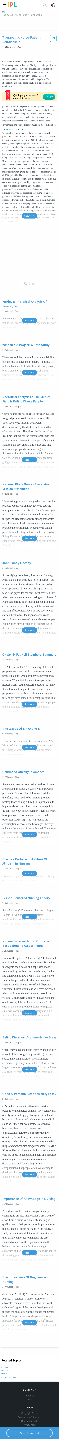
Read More (29, 300)
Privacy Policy (29, 1409)
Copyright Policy (29, 1397)
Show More (29, 195)
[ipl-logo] (12, 6)
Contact (30, 1383)
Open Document (29, 1433)
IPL (3, 12)
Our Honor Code (29, 1405)
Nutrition (5, 1347)
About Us (29, 1379)
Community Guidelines (29, 1401)
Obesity (4, 1350)
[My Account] (54, 4)
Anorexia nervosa (8, 1357)
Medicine (4, 1353)
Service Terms (29, 1412)
